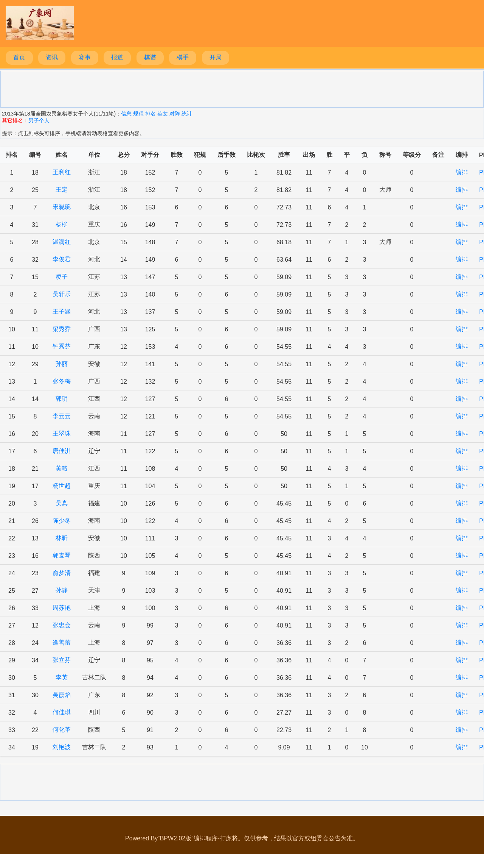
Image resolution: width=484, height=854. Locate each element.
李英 (62, 677)
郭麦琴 (62, 555)
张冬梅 (62, 381)
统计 (187, 114)
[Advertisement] (242, 89)
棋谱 (150, 57)
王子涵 (62, 311)
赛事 (85, 57)
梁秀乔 (62, 329)
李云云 (62, 416)
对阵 (174, 114)
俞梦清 (62, 573)
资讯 (52, 57)
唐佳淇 (62, 451)
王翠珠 (62, 433)
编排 (462, 172)
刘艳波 (62, 747)
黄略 (62, 468)
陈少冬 (62, 520)
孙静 (62, 590)
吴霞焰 (62, 695)
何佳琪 (62, 712)
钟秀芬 (62, 346)
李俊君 (62, 259)
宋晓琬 (62, 207)
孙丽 (62, 364)
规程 (138, 114)
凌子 (62, 276)
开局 (215, 57)
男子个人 (39, 120)
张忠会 (62, 625)
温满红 (62, 242)
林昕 (62, 538)
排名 (150, 114)
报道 (117, 57)
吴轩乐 (62, 294)
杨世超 (62, 485)
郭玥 (62, 398)
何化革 (62, 729)
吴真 (62, 503)
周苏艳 (62, 607)
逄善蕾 (62, 642)
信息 (126, 114)
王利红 (62, 172)
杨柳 (62, 224)
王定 (62, 189)
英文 (162, 114)
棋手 (183, 57)
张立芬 (62, 660)
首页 (19, 57)
